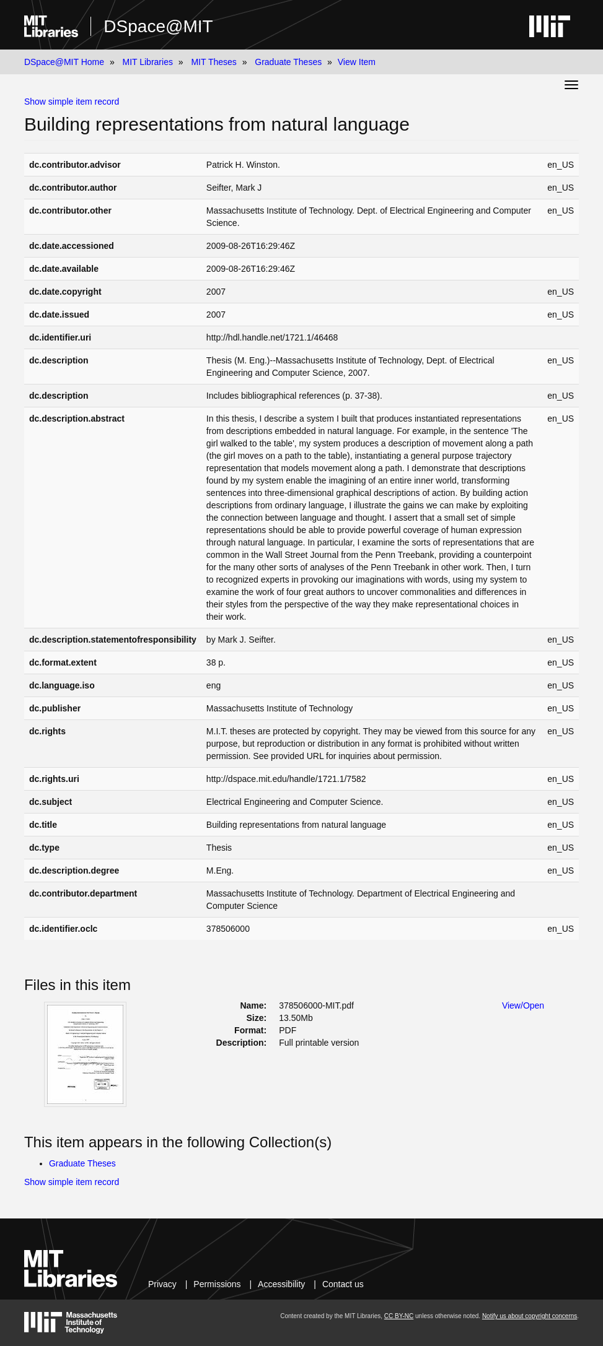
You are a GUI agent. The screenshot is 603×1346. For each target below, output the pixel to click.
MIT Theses (213, 62)
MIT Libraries (147, 62)
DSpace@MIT (158, 26)
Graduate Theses (288, 62)
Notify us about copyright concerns (529, 1316)
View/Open (523, 1005)
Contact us (343, 1284)
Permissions (216, 1284)
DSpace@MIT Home (64, 62)
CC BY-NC (398, 1316)
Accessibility (281, 1284)
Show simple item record (71, 101)
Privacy (162, 1284)
